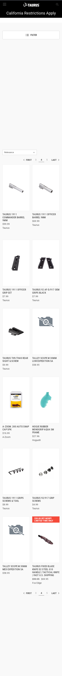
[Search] (57, 4)
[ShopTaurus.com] (31, 4)
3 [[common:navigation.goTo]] (35, 159)
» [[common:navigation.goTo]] (55, 160)
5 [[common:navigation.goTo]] (47, 159)
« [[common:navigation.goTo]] (28, 160)
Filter (31, 35)
